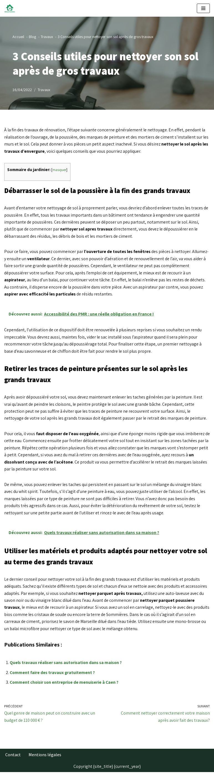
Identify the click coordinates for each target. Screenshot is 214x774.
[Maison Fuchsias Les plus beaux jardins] (11, 8)
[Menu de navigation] (203, 8)
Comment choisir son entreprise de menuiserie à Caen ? (65, 684)
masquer (59, 169)
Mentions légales (45, 757)
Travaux (44, 89)
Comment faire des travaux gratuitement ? (53, 674)
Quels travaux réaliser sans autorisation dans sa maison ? (67, 664)
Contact (13, 757)
